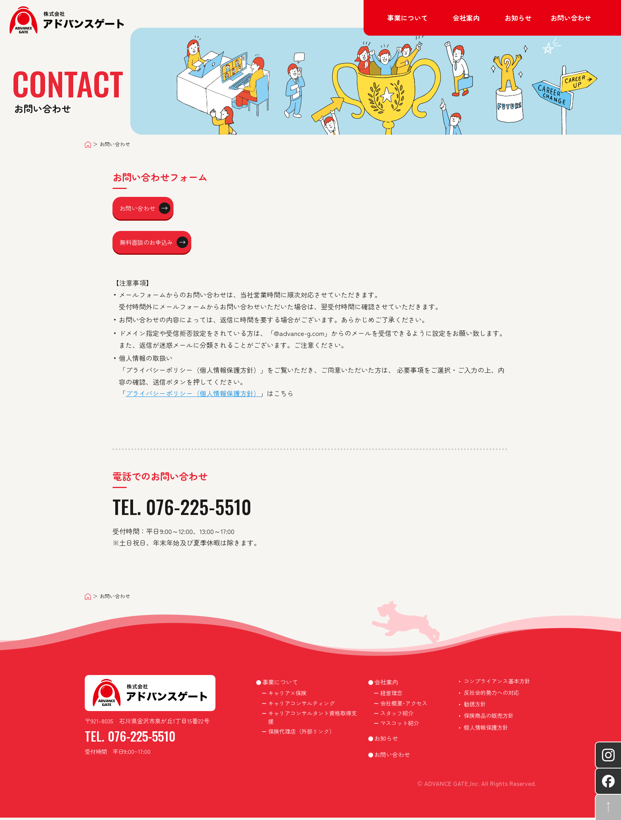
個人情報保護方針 (486, 730)
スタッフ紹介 (396, 715)
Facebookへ (608, 781)
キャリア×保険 (287, 695)
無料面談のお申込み (158, 244)
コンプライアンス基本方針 (497, 683)
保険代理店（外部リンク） (301, 734)
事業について (280, 684)
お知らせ (518, 18)
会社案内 (386, 684)
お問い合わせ (571, 18)
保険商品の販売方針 (489, 718)
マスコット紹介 (399, 725)
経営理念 (391, 695)
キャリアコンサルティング (301, 705)
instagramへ (608, 755)
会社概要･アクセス (403, 705)
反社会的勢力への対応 (491, 695)
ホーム (88, 144)
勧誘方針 (475, 706)
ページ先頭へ (608, 807)
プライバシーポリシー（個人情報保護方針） (193, 395)
